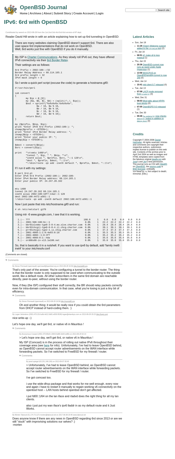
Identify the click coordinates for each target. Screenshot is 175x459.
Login (100, 13)
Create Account (83, 13)
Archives (35, 13)
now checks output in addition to (151, 118)
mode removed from (150, 92)
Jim (145, 161)
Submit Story (62, 13)
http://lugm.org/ (102, 343)
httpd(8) (163, 164)
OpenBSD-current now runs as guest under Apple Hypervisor (150, 67)
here (46, 373)
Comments (13, 288)
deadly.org (156, 159)
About (48, 13)
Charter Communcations (42, 57)
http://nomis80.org (81, 295)
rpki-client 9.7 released (153, 84)
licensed (139, 169)
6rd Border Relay (57, 60)
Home (23, 13)
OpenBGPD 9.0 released (154, 107)
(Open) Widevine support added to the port (151, 47)
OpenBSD (140, 166)
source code (155, 166)
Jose (135, 161)
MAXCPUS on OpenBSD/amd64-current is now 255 (152, 75)
